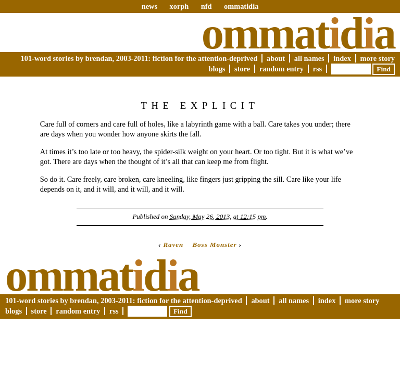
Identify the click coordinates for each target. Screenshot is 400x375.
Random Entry (281, 69)
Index (342, 58)
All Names (309, 58)
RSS (317, 69)
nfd (206, 6)
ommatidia (241, 6)
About (276, 58)
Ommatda (298, 33)
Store (242, 69)
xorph (179, 6)
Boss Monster (214, 244)
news (149, 6)
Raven (173, 244)
